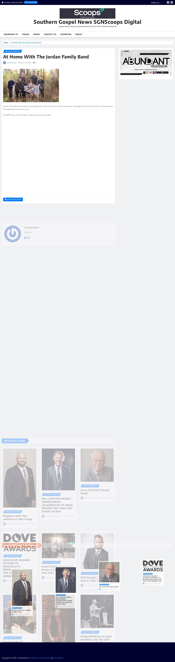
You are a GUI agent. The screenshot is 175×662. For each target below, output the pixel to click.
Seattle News (45, 658)
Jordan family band (14, 199)
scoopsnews (12, 62)
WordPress (33, 658)
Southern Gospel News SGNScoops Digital (87, 22)
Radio (37, 34)
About (78, 34)
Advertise (65, 34)
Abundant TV (11, 34)
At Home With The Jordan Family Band (26, 42)
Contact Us (50, 34)
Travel (26, 34)
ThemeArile (58, 658)
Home (5, 42)
